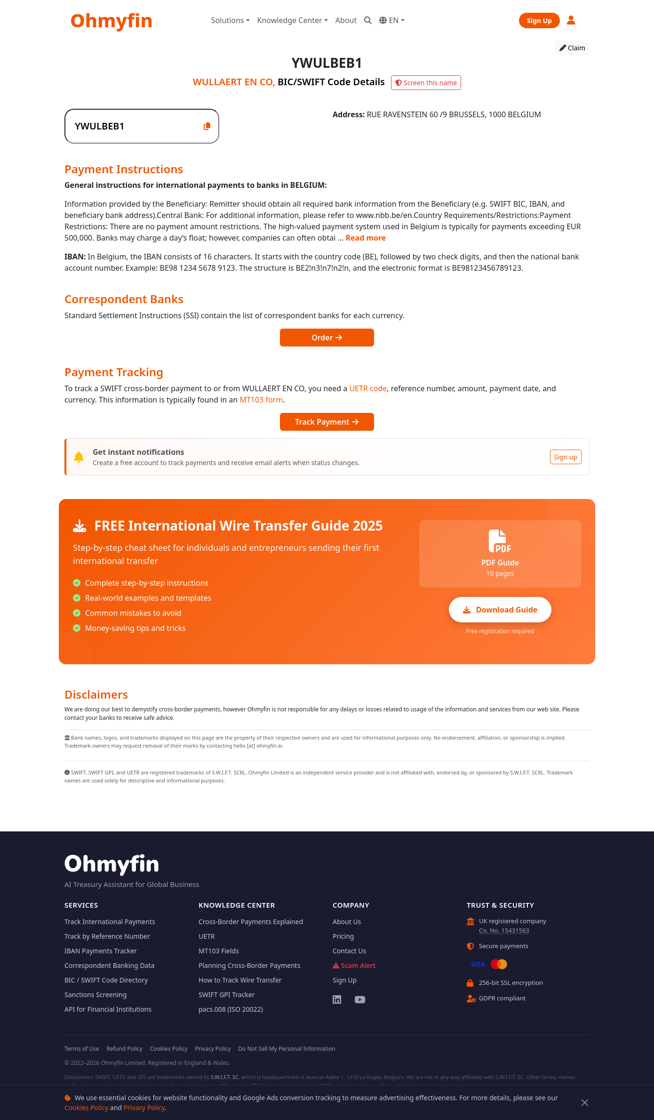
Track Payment (327, 422)
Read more (366, 238)
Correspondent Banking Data (109, 965)
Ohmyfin (111, 20)
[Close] (585, 1103)
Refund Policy (124, 1049)
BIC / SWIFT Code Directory (106, 979)
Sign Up (539, 20)
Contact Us (349, 950)
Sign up (565, 456)
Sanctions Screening (95, 994)
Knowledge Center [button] (289, 20)
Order (327, 337)
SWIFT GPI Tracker (227, 994)
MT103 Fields (219, 950)
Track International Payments (109, 921)
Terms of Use (81, 1049)
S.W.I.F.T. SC (225, 1076)
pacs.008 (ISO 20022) (231, 1009)
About (346, 20)
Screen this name (426, 82)
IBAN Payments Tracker (100, 950)
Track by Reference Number (107, 936)
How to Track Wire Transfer (240, 979)
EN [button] (389, 20)
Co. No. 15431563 (504, 930)
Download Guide (500, 609)
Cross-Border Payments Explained (251, 921)
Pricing (343, 936)
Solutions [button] (227, 20)
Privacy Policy (144, 1107)
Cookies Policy (86, 1107)
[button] (571, 20)
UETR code (368, 388)
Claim (572, 47)
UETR (207, 936)
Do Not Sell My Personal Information (286, 1049)
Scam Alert (354, 965)
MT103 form (261, 400)
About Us (347, 921)
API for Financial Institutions (108, 1009)
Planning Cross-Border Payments (249, 965)
